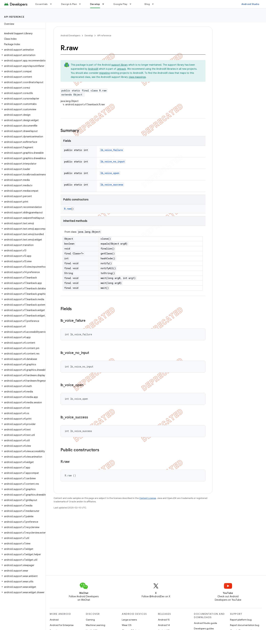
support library (119, 64)
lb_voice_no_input (112, 161)
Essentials (41, 4)
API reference (14, 16)
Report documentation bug (244, 625)
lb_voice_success (111, 184)
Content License (147, 498)
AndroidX (93, 68)
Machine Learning (95, 625)
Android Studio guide (205, 623)
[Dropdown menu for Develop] (104, 4)
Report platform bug (241, 619)
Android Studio (250, 4)
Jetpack (121, 68)
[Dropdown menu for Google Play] (132, 4)
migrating (104, 72)
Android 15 (164, 619)
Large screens (129, 619)
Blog (147, 4)
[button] (22, 49)
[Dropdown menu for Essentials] (52, 4)
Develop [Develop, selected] (95, 4)
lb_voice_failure (111, 150)
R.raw (67, 208)
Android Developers (70, 35)
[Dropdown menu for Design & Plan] (81, 4)
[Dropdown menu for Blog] (154, 4)
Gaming (90, 619)
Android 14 (164, 625)
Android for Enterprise (61, 625)
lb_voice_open (109, 173)
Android (54, 619)
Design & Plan (69, 4)
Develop (89, 35)
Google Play (120, 4)
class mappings (137, 77)
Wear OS (126, 625)
